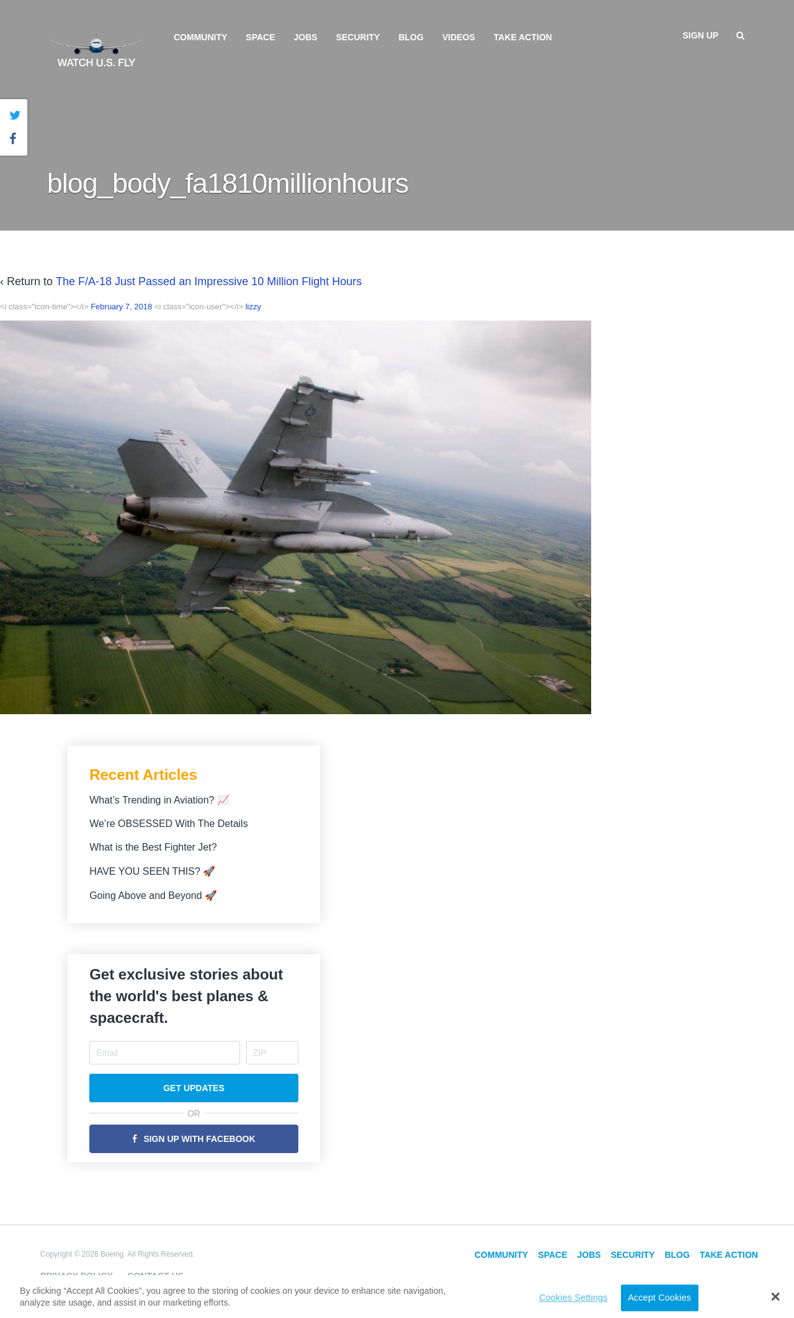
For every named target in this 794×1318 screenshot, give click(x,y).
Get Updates (194, 1088)
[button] (776, 1296)
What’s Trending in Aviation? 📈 (159, 800)
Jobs (306, 37)
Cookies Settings (573, 1298)
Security (358, 37)
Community (200, 37)
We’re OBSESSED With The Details (168, 823)
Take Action (523, 37)
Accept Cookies (659, 1298)
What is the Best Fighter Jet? (152, 847)
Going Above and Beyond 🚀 (153, 895)
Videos (458, 37)
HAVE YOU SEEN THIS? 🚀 (152, 871)
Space (260, 37)
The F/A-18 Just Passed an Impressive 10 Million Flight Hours (209, 281)
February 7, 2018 (121, 306)
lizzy (253, 306)
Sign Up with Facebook (199, 1139)
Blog (410, 37)
